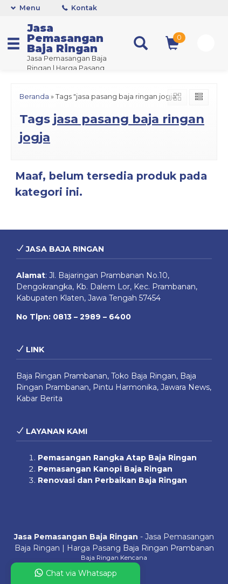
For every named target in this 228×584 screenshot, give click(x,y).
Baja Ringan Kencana (114, 557)
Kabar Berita (39, 398)
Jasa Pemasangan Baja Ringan (65, 38)
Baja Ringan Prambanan (61, 376)
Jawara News (185, 387)
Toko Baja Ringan (143, 376)
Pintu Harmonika (125, 387)
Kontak (79, 8)
